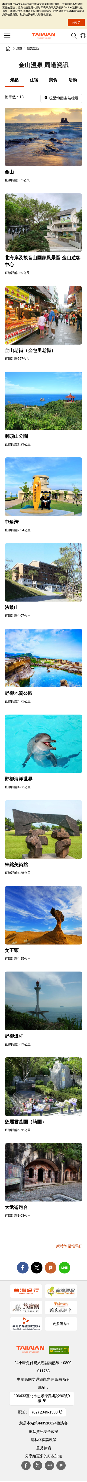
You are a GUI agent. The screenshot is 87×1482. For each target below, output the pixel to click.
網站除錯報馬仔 (69, 1246)
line (64, 1267)
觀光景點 (33, 48)
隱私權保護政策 (44, 1440)
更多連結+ (60, 1324)
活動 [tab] (72, 80)
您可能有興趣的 (83, 36)
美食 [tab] (53, 80)
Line (49, 1465)
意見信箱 (43, 1448)
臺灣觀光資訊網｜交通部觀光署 (43, 36)
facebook (23, 1267)
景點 (19, 48)
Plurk (50, 1267)
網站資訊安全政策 (43, 1432)
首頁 (8, 48)
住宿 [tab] (34, 80)
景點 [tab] (14, 80)
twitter (36, 1267)
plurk (61, 1465)
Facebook (26, 1465)
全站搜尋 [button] (74, 36)
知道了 (76, 22)
